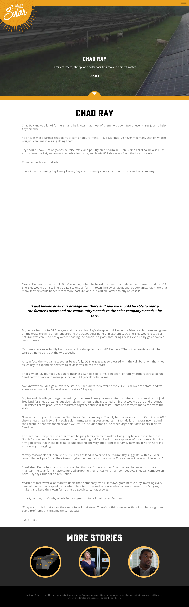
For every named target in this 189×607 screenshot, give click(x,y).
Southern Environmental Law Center (71, 595)
